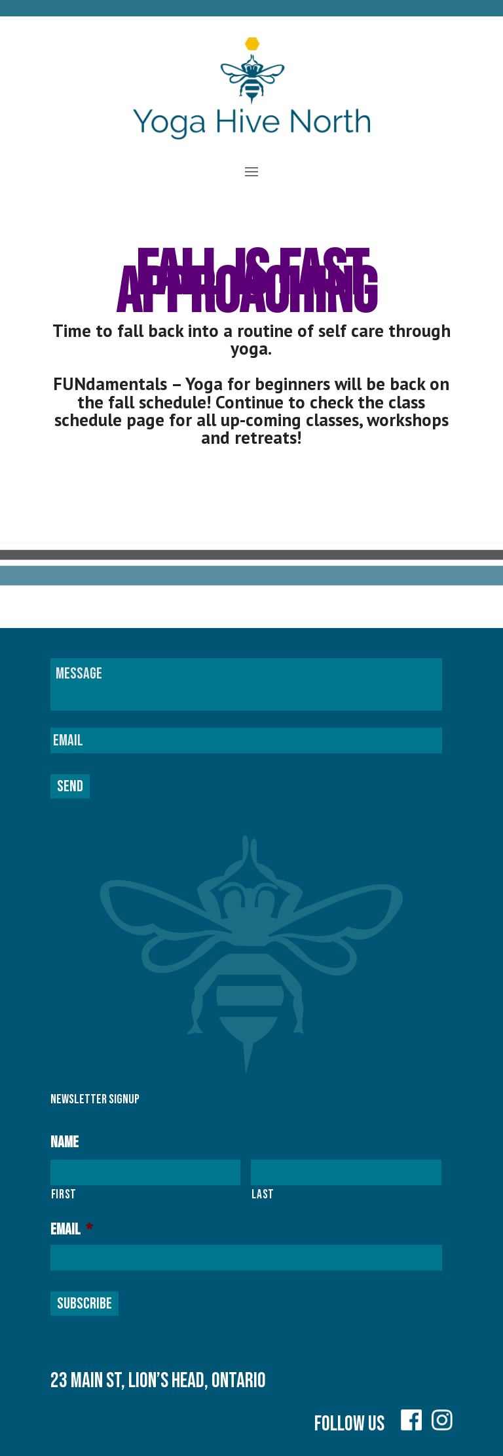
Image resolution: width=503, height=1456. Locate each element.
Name (64, 1142)
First (64, 1194)
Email (71, 1229)
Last (263, 1194)
